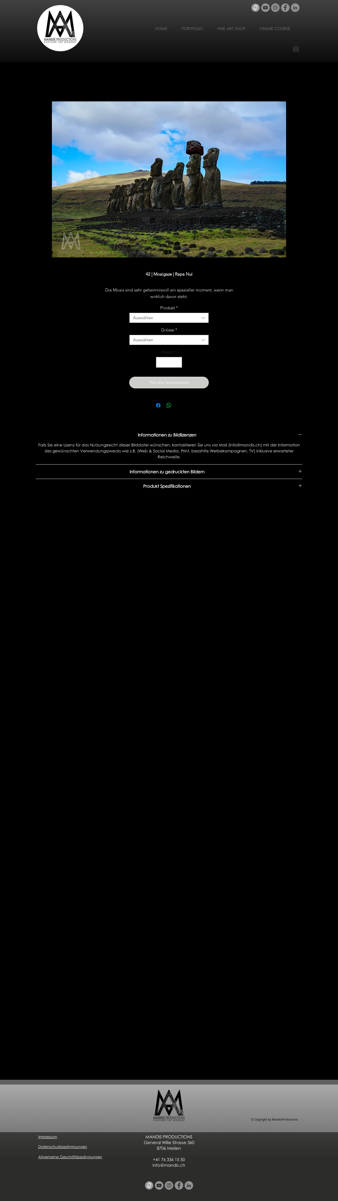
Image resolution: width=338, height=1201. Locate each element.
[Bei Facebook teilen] (158, 405)
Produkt (169, 307)
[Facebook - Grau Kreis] (285, 7)
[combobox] (169, 318)
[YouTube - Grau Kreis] (265, 7)
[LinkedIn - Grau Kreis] (295, 7)
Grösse (169, 330)
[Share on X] (179, 405)
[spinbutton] (169, 362)
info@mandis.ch (169, 1165)
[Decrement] (160, 362)
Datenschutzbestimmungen (62, 1146)
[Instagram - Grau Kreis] (275, 7)
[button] (295, 47)
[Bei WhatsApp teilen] (169, 405)
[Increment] (177, 362)
